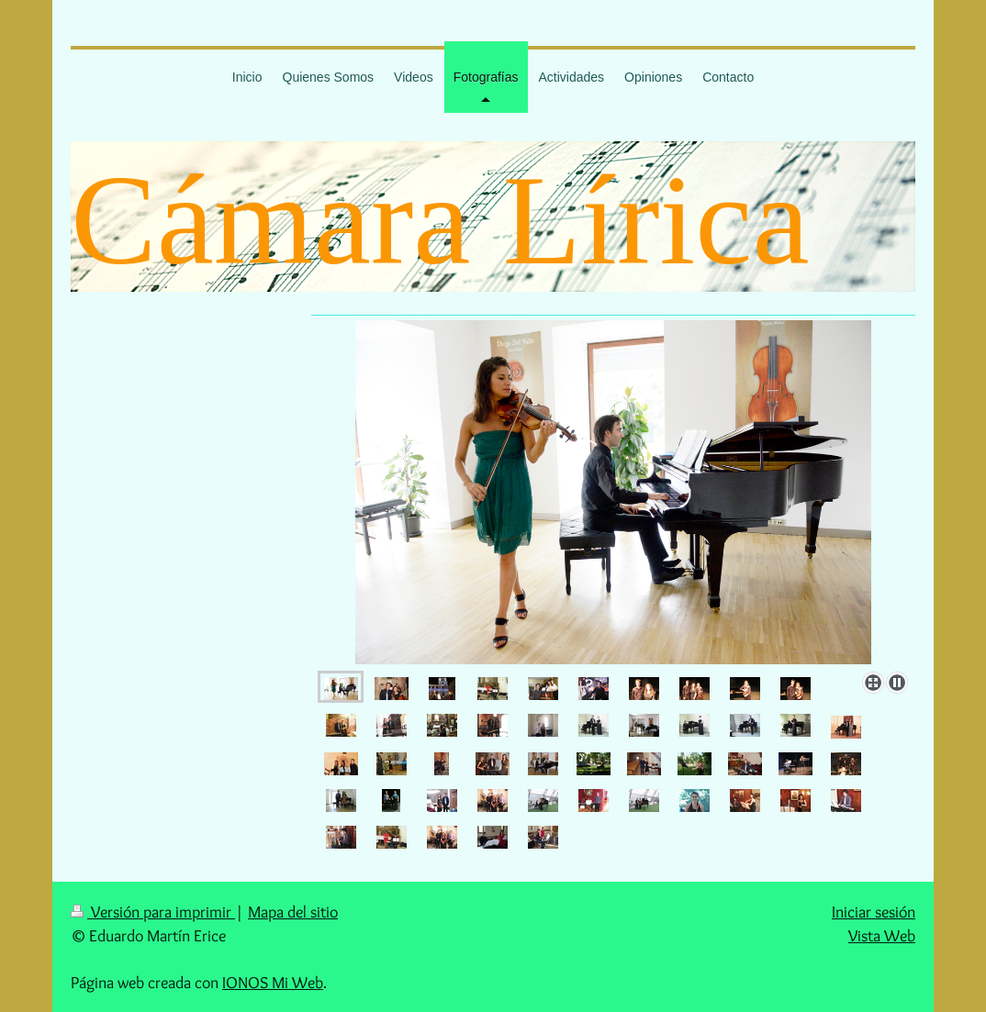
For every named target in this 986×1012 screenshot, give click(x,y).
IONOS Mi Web (272, 982)
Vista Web (881, 935)
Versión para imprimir (153, 911)
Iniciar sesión (873, 911)
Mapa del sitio (293, 911)
